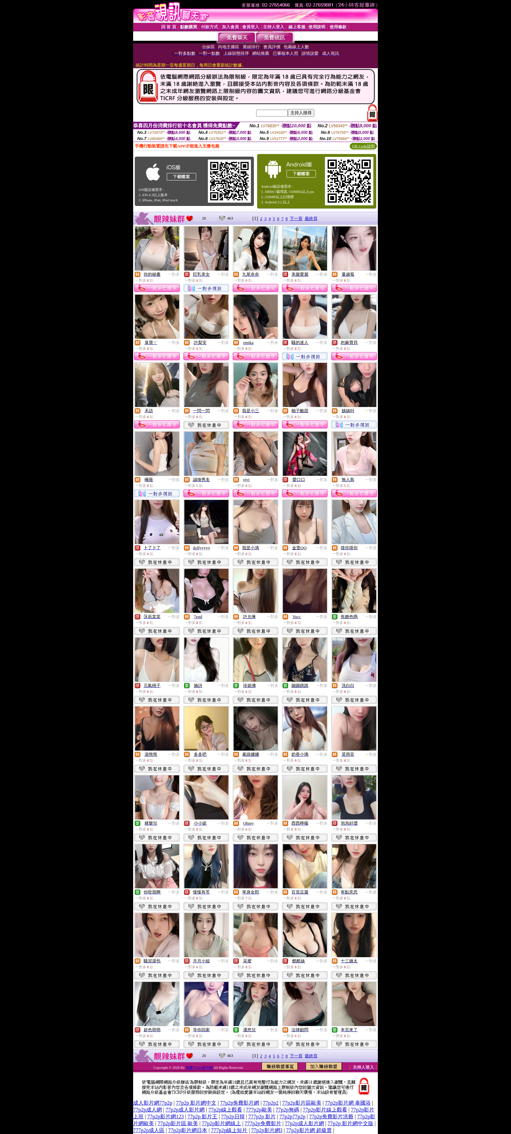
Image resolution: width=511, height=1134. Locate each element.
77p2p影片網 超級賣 (309, 1130)
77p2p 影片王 (202, 1116)
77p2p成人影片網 (185, 1109)
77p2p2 (271, 1103)
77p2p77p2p (292, 1116)
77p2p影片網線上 (221, 1123)
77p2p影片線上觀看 (325, 1109)
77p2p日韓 (233, 1116)
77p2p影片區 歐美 (178, 1123)
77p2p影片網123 (165, 1116)
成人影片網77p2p (152, 1103)
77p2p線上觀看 (225, 1109)
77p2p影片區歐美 (301, 1103)
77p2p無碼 (287, 1109)
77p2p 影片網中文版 (350, 1123)
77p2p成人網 (147, 1109)
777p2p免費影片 (263, 1123)
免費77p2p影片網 (199, 1067)
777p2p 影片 (262, 1116)
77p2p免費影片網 (239, 1103)
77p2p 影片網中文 (196, 1103)
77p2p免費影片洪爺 (331, 1116)
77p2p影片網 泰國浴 (348, 1103)
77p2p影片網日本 (187, 1130)
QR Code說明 (363, 146)
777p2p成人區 (148, 1130)
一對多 (174, 274)
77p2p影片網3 (267, 1130)
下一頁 (296, 218)
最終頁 (311, 218)
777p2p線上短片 (229, 1130)
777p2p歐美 (259, 1109)
